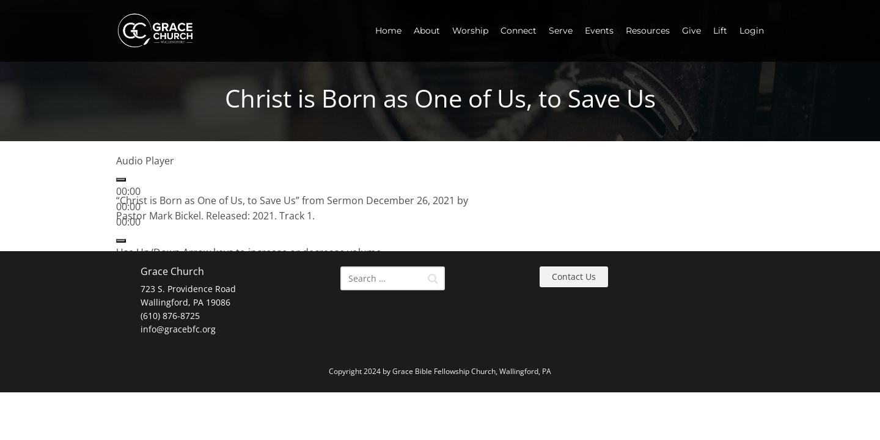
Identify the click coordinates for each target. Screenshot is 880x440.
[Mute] (121, 241)
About (427, 30)
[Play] (121, 180)
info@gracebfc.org (178, 329)
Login (751, 30)
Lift (720, 30)
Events (599, 30)
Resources (648, 30)
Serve (561, 30)
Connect (519, 30)
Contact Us (574, 276)
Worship (470, 30)
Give (691, 30)
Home (388, 30)
